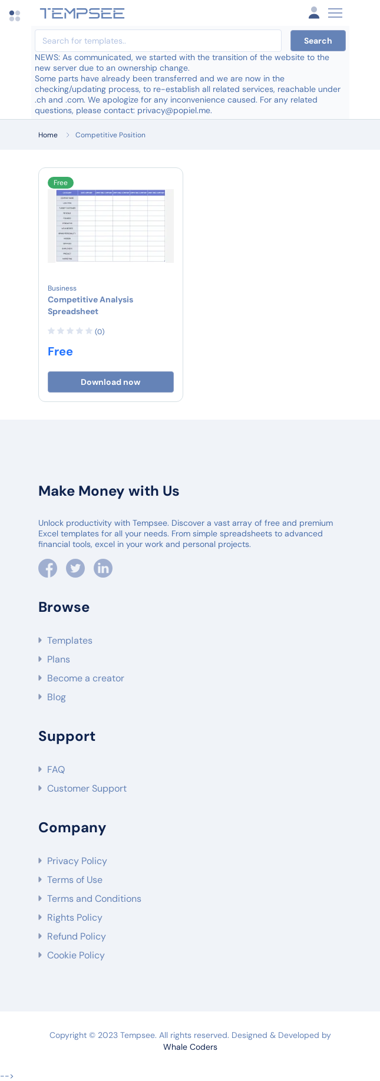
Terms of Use (75, 880)
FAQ (56, 769)
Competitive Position (110, 135)
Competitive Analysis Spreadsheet (90, 305)
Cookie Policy (76, 955)
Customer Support (87, 788)
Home (48, 135)
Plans (58, 659)
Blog (56, 697)
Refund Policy (76, 936)
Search (318, 40)
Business (62, 288)
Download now (110, 382)
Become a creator (85, 678)
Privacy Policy (77, 861)
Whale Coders (190, 1047)
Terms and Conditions (94, 898)
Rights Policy (75, 917)
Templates (69, 640)
